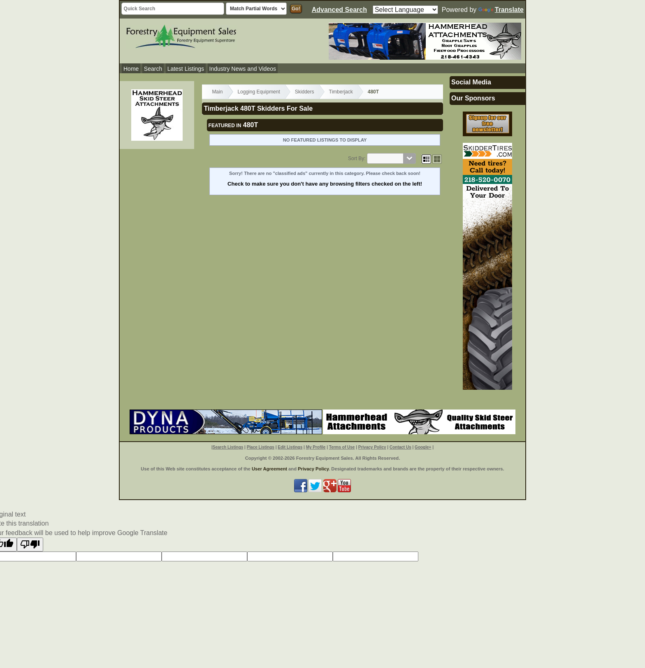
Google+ (423, 447)
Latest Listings (185, 68)
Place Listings (260, 447)
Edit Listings (290, 447)
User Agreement (269, 468)
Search (153, 68)
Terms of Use (342, 447)
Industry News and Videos (242, 68)
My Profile (316, 447)
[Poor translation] (30, 545)
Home (131, 68)
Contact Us (400, 447)
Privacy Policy (372, 447)
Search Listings (228, 447)
